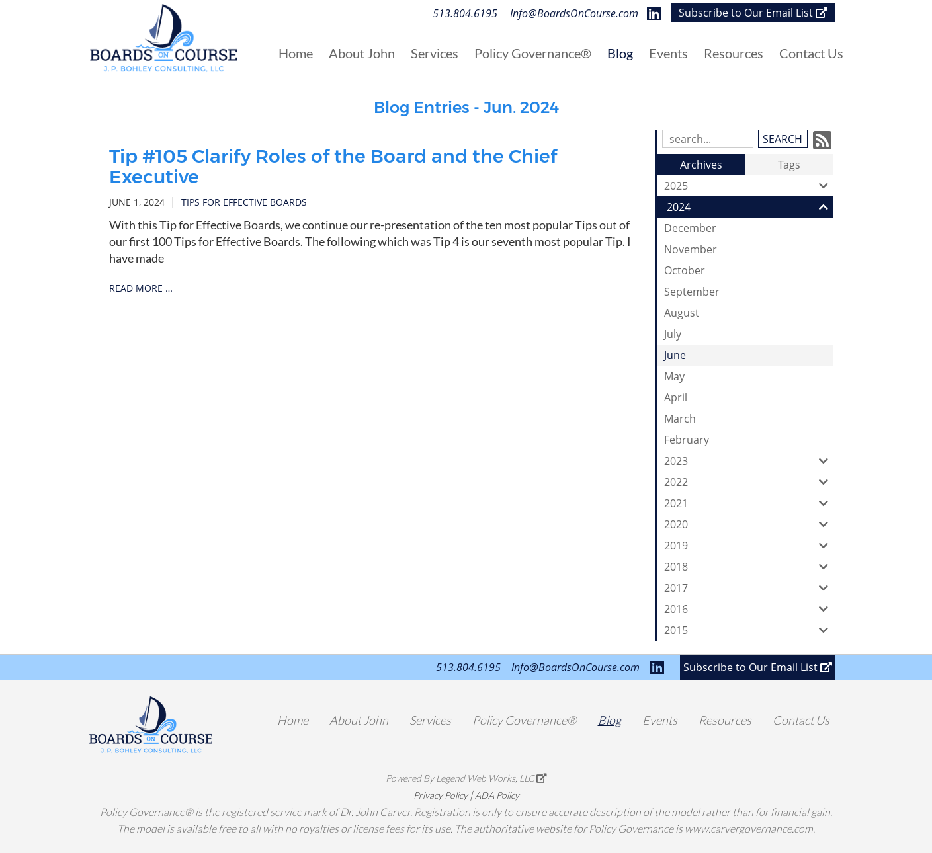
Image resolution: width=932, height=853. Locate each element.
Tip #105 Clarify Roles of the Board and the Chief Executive (333, 166)
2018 (748, 566)
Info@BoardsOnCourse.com (574, 13)
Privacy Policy (440, 795)
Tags (789, 164)
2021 (748, 503)
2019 (748, 545)
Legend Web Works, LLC (491, 778)
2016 (748, 609)
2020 (748, 524)
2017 (748, 587)
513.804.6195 (465, 13)
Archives (701, 164)
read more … (141, 288)
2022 (748, 482)
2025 (748, 185)
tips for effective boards (244, 202)
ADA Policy (497, 795)
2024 (750, 207)
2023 (748, 460)
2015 (748, 630)
